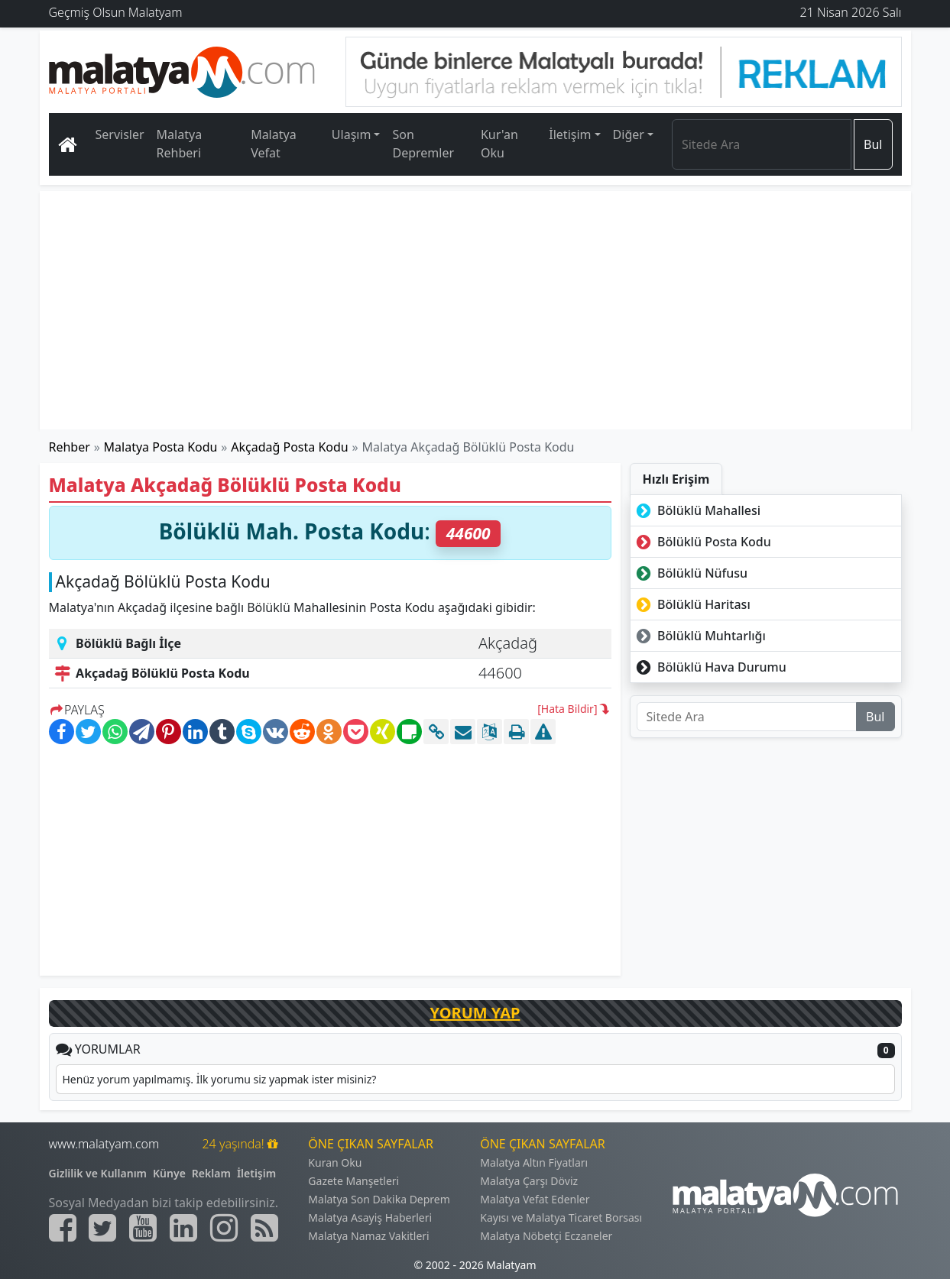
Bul (873, 144)
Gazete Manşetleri (353, 1181)
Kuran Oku (335, 1162)
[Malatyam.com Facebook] (62, 1228)
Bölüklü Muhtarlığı (700, 635)
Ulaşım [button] (351, 134)
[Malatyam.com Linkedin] (183, 1228)
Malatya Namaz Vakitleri (368, 1236)
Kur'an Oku (499, 143)
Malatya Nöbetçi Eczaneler (546, 1236)
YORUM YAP (475, 1012)
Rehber (69, 447)
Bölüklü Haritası (692, 604)
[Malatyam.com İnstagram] (224, 1228)
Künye (169, 1173)
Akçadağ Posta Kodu (290, 447)
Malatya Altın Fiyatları (534, 1162)
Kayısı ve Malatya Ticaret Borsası (561, 1217)
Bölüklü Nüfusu (691, 573)
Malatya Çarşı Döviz (529, 1181)
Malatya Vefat (274, 143)
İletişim (256, 1173)
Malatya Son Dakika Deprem (379, 1199)
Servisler (120, 134)
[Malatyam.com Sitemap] (264, 1228)
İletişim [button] (570, 134)
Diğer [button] (628, 134)
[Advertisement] (476, 310)
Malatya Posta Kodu (161, 447)
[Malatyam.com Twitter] (102, 1228)
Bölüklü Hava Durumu (710, 667)
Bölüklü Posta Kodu (702, 541)
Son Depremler (423, 143)
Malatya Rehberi (180, 143)
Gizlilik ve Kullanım (98, 1173)
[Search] (761, 144)
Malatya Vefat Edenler (534, 1199)
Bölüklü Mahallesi (697, 510)
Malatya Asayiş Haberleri (370, 1217)
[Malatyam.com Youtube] (143, 1228)
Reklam (211, 1173)
